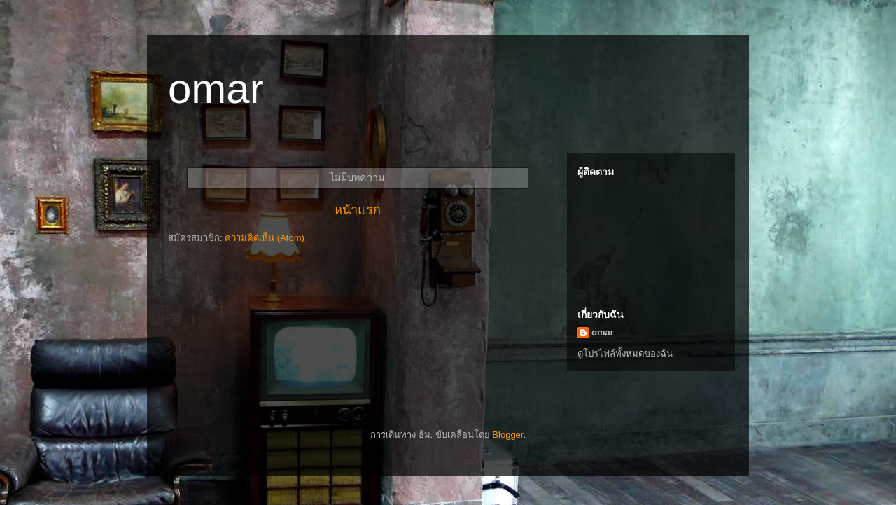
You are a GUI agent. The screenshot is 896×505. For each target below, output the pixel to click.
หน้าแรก (357, 210)
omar (603, 332)
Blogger (507, 434)
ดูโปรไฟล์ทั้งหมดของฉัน (625, 353)
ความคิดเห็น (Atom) (264, 238)
